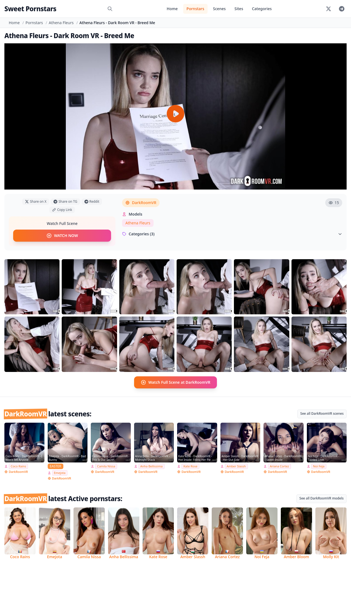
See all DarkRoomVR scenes (322, 413)
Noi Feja (319, 466)
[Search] (110, 9)
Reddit (91, 201)
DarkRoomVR (140, 202)
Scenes (219, 8)
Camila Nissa (106, 466)
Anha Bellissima (151, 466)
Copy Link (62, 209)
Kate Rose (190, 466)
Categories (262, 8)
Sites (238, 8)
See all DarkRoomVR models (321, 498)
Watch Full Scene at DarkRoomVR (175, 382)
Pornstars (195, 8)
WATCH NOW (62, 235)
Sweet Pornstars (30, 8)
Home (172, 8)
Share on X (35, 201)
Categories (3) (232, 233)
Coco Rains (18, 466)
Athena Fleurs (61, 22)
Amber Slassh (236, 466)
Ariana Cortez (279, 466)
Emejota (60, 473)
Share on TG (65, 201)
